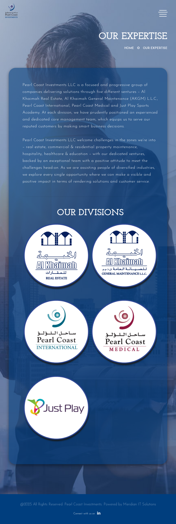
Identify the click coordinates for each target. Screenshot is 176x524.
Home (129, 48)
